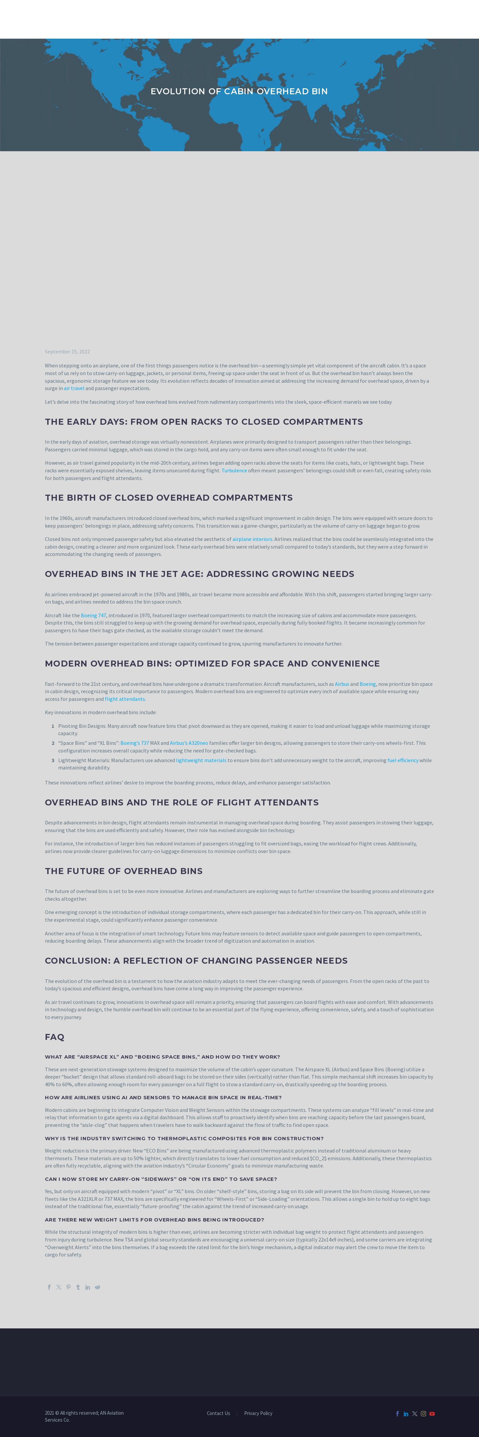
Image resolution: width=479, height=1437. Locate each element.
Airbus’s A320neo (189, 742)
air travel (74, 388)
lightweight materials (201, 760)
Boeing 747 (93, 615)
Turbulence (234, 470)
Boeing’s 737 (134, 742)
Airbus (342, 684)
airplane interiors (252, 539)
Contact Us (218, 1413)
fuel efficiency (403, 760)
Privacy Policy (258, 1413)
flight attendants (125, 699)
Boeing (368, 684)
